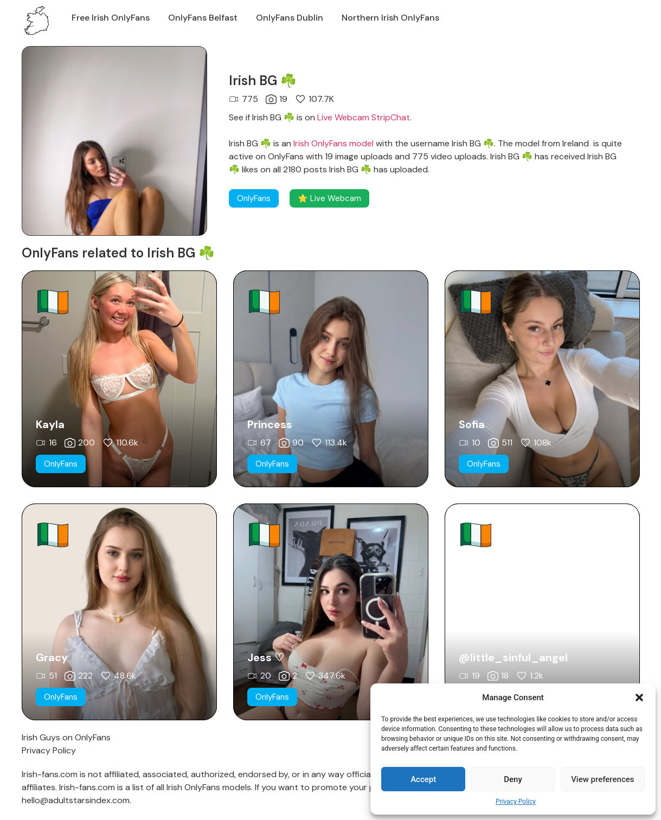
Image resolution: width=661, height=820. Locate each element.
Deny (513, 779)
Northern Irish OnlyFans (390, 17)
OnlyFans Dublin (289, 17)
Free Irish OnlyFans (111, 17)
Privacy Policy (516, 801)
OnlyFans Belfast (203, 17)
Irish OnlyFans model (333, 143)
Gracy (52, 657)
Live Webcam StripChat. (364, 117)
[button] (639, 697)
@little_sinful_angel (513, 657)
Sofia (472, 424)
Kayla (50, 424)
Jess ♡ (265, 657)
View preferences (602, 779)
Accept (423, 779)
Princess (269, 424)
